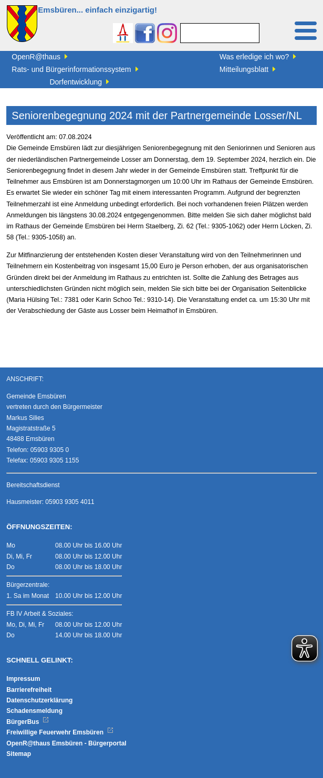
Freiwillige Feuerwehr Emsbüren (59, 732)
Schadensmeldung (34, 710)
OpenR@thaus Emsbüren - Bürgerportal (66, 743)
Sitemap (18, 754)
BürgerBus (27, 722)
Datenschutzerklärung (39, 700)
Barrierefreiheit (28, 689)
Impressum (23, 678)
